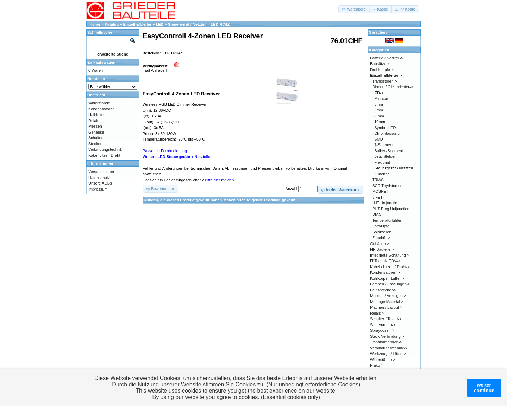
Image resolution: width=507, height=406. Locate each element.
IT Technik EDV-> (385, 261)
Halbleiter (96, 114)
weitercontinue (484, 387)
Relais (93, 120)
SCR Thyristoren (386, 185)
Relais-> (377, 313)
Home (94, 24)
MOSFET (380, 191)
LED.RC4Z (220, 24)
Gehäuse (96, 132)
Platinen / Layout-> (386, 307)
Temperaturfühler (386, 220)
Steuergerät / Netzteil (187, 24)
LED (159, 24)
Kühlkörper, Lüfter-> (387, 278)
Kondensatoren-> (385, 272)
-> (386, 75)
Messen (95, 126)
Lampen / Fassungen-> (390, 284)
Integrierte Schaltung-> (389, 255)
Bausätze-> (380, 64)
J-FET (377, 197)
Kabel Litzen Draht (104, 155)
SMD (378, 139)
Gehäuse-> (379, 243)
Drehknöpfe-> (382, 69)
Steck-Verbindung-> (387, 336)
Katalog (112, 24)
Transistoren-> (384, 81)
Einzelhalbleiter (137, 24)
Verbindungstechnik (105, 149)
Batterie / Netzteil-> (386, 58)
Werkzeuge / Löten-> (388, 354)
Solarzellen (381, 232)
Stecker (94, 144)
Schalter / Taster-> (385, 319)
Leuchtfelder (385, 156)
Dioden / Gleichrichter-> (392, 87)
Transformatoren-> (386, 342)
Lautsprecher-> (383, 290)
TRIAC (378, 180)
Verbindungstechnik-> (388, 348)
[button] (354, 9)
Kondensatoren (101, 109)
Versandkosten (101, 171)
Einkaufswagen (101, 62)
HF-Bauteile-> (382, 249)
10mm (379, 122)
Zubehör (381, 174)
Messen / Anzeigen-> (388, 296)
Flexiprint (382, 162)
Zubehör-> (381, 238)
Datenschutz (99, 177)
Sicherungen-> (382, 325)
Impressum (97, 189)
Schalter (95, 138)
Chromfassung (387, 133)
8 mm (379, 116)
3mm (378, 104)
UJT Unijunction (385, 203)
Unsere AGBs (100, 183)
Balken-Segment (388, 151)
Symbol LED (385, 127)
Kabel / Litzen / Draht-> (390, 267)
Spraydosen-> (382, 330)
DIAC (376, 214)
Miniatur (381, 98)
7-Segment (383, 145)
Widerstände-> (382, 359)
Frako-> (376, 365)
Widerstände (99, 103)
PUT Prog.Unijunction (390, 209)
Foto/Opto (380, 226)
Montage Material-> (386, 301)
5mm (378, 110)
